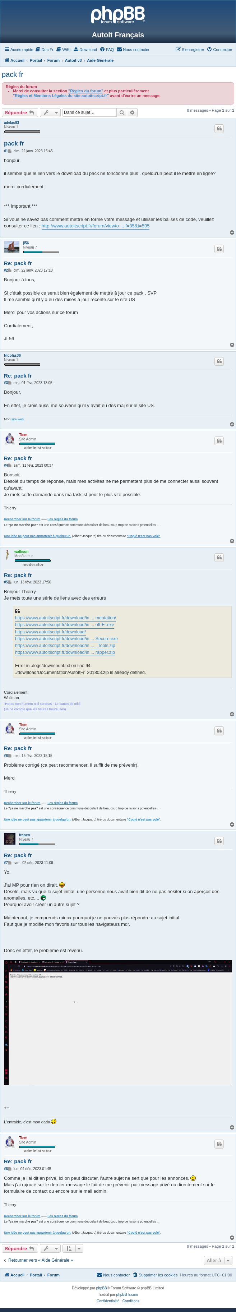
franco (24, 835)
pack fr (12, 74)
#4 (6, 465)
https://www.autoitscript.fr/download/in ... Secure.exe (66, 638)
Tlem (23, 435)
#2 (6, 270)
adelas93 (11, 123)
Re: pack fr (18, 263)
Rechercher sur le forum (22, 519)
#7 (6, 863)
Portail (36, 60)
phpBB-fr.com (127, 1295)
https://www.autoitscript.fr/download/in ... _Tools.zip (65, 645)
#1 (6, 151)
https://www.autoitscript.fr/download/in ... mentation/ (65, 617)
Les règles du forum (62, 519)
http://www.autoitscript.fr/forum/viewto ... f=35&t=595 (96, 225)
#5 (6, 582)
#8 (6, 1169)
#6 (6, 756)
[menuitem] (44, 49)
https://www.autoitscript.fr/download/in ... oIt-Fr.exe (64, 624)
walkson (21, 552)
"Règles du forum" (85, 91)
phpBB (101, 1288)
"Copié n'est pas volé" (143, 536)
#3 (6, 383)
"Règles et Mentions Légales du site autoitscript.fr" (61, 95)
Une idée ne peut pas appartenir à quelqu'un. (37, 536)
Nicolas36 (12, 355)
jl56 (26, 243)
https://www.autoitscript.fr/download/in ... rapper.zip (65, 652)
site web (17, 419)
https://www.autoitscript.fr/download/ (50, 631)
